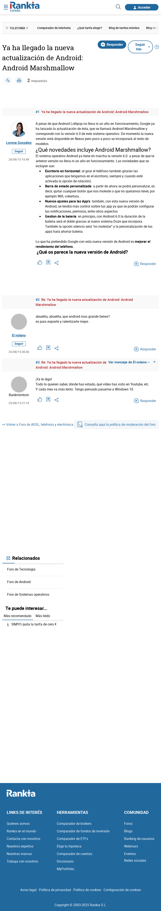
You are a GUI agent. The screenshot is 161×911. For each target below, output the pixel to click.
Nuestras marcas (19, 853)
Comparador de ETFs (72, 838)
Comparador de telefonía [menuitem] (54, 28)
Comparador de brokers (74, 823)
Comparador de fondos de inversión (83, 831)
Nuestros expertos (20, 846)
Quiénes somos (18, 823)
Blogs (128, 831)
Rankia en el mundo (21, 831)
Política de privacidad (55, 890)
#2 (38, 299)
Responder (112, 44)
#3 (38, 362)
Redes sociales (135, 860)
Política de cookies (87, 890)
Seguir (18, 151)
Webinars (131, 846)
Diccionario (65, 861)
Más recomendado (17, 615)
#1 (38, 112)
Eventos (130, 853)
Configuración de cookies (122, 890)
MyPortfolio (65, 869)
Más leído (43, 615)
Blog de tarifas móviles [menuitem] (124, 28)
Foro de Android (19, 581)
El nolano (19, 335)
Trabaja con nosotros (22, 861)
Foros (128, 823)
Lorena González (19, 142)
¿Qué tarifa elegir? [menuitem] (89, 28)
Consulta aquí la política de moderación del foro (116, 424)
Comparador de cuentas (74, 853)
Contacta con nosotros (23, 838)
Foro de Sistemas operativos (28, 594)
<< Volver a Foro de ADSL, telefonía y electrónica (37, 424)
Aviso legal (28, 890)
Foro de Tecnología (21, 569)
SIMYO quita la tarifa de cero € (34, 624)
